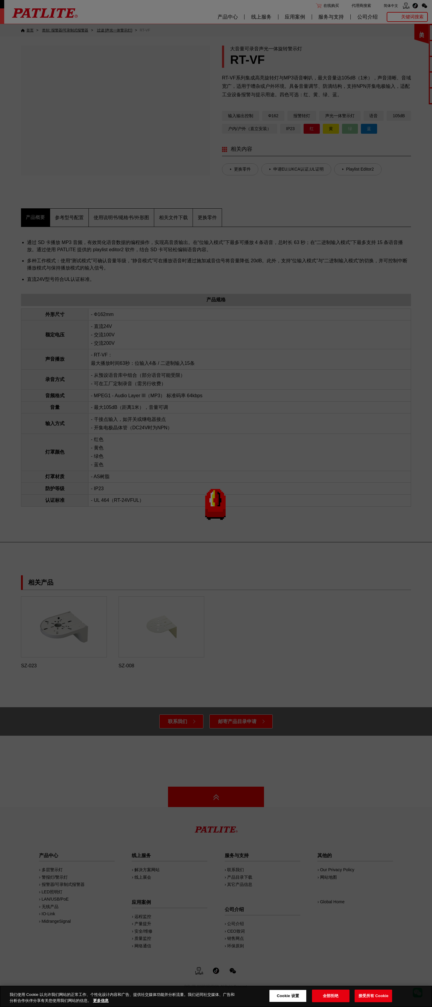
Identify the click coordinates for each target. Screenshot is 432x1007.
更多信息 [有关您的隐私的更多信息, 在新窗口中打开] (101, 1000)
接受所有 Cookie (373, 996)
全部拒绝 (331, 996)
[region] (216, 996)
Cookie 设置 (288, 996)
